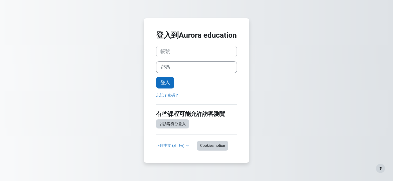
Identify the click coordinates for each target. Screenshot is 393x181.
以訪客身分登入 (172, 124)
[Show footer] (380, 168)
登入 (165, 82)
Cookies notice (212, 145)
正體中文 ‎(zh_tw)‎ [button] (170, 145)
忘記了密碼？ (167, 95)
